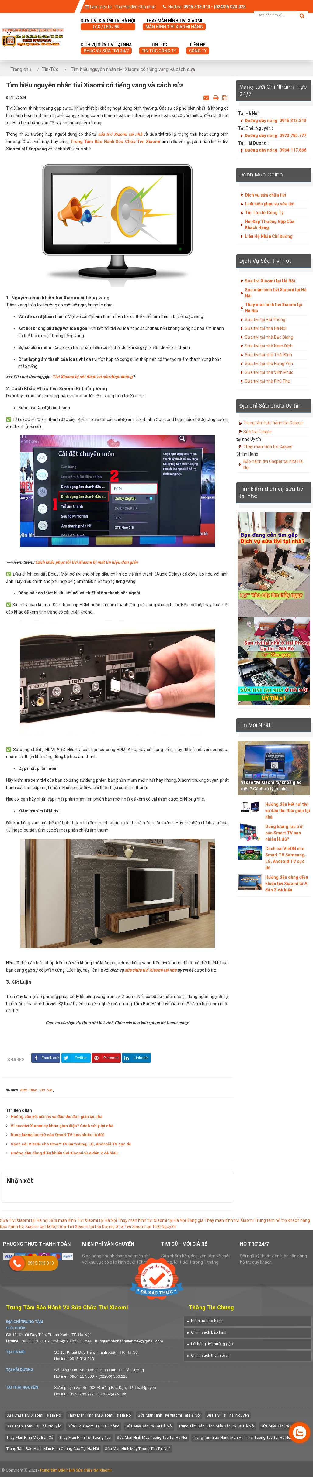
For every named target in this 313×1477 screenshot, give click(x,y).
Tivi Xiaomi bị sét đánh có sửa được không (92, 376)
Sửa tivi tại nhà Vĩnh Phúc (269, 372)
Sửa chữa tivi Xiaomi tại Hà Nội (34, 1415)
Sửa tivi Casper (257, 431)
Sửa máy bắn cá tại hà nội (149, 1426)
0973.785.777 (82, 1394)
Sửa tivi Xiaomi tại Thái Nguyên (34, 1426)
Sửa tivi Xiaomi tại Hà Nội (270, 281)
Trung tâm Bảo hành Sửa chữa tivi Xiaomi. (76, 1470)
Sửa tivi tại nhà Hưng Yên (269, 363)
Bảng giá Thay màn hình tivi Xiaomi (220, 1220)
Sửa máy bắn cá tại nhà (282, 1426)
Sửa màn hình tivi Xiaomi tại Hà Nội (276, 292)
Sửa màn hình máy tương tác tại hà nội (152, 1437)
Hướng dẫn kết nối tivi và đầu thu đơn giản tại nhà (57, 1117)
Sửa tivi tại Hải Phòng (265, 319)
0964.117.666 (82, 1376)
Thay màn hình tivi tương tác (85, 1437)
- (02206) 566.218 (111, 1376)
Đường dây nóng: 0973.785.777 (275, 135)
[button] (205, 1321)
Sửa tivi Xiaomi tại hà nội (108, 24)
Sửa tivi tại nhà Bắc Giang (269, 337)
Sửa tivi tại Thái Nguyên (228, 1415)
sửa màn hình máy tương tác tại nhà (138, 1449)
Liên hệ (197, 48)
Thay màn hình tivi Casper (268, 446)
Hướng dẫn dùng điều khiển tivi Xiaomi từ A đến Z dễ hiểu (64, 1153)
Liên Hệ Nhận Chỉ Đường (269, 236)
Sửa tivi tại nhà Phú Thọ (267, 381)
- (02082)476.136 (111, 1394)
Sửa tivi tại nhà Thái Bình (268, 354)
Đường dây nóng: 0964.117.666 (275, 150)
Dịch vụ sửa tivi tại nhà (106, 48)
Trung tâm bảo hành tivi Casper (273, 422)
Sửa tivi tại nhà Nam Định (269, 346)
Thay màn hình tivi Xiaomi (174, 24)
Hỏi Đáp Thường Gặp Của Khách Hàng (269, 224)
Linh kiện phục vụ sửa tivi (269, 203)
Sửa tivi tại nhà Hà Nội (265, 328)
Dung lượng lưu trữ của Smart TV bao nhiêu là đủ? (58, 1135)
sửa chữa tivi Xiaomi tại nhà (150, 970)
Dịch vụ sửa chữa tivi (265, 195)
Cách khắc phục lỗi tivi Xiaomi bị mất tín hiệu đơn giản (86, 562)
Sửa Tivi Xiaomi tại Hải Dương (86, 1226)
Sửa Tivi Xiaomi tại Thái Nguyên (146, 1226)
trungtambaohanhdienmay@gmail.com (129, 1341)
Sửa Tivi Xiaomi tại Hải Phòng (94, 1426)
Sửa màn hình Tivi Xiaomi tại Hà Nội (83, 1220)
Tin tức (159, 48)
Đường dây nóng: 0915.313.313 (275, 120)
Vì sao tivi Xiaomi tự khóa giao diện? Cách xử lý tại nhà (62, 1126)
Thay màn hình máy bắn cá (29, 1437)
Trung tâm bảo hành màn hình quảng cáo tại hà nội (52, 1449)
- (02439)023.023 (63, 1341)
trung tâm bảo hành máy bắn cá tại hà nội (217, 1426)
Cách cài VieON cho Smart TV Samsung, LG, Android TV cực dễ (71, 1144)
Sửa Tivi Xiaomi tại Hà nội (24, 1220)
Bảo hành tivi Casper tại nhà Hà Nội (273, 464)
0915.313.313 (34, 1341)
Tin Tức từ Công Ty (264, 212)
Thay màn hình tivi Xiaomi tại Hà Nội (273, 307)
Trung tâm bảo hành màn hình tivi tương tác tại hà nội (242, 1437)
